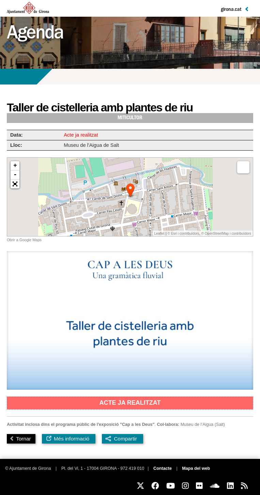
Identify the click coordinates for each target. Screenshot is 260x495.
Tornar (20, 439)
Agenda (35, 34)
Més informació (68, 439)
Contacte (162, 468)
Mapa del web (196, 468)
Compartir (125, 439)
